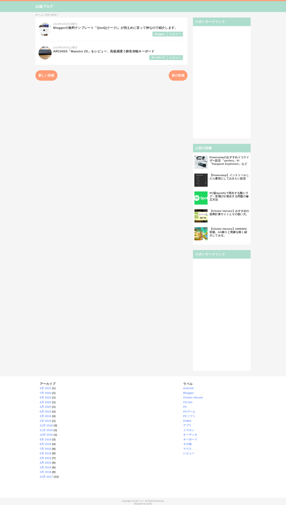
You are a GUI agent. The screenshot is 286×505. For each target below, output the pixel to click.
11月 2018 (46, 430)
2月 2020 (45, 406)
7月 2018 (45, 448)
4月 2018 (45, 462)
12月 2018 (46, 425)
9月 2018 (45, 439)
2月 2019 (45, 416)
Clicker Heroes (193, 397)
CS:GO (187, 402)
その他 (187, 444)
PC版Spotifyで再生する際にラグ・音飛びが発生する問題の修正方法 (229, 196)
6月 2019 (45, 411)
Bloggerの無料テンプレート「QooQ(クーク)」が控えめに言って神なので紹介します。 (115, 28)
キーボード (158, 57)
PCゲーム (189, 411)
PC (185, 406)
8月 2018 (45, 444)
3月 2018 (45, 467)
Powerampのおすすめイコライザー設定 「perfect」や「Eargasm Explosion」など (229, 160)
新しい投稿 (46, 75)
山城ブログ (44, 6)
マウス (187, 448)
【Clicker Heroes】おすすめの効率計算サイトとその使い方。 (229, 212)
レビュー (175, 34)
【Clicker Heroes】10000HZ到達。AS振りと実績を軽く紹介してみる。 (228, 232)
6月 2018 (45, 453)
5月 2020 (45, 397)
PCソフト (189, 416)
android (188, 388)
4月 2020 (45, 402)
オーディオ (190, 434)
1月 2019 (45, 420)
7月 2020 (45, 392)
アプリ (187, 425)
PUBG (187, 420)
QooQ (149, 503)
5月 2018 (45, 458)
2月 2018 (45, 471)
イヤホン (188, 430)
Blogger (160, 34)
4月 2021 (45, 388)
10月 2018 (46, 434)
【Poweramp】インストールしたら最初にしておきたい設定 (229, 177)
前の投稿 (178, 75)
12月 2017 (46, 476)
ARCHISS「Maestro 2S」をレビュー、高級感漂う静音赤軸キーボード (103, 51)
